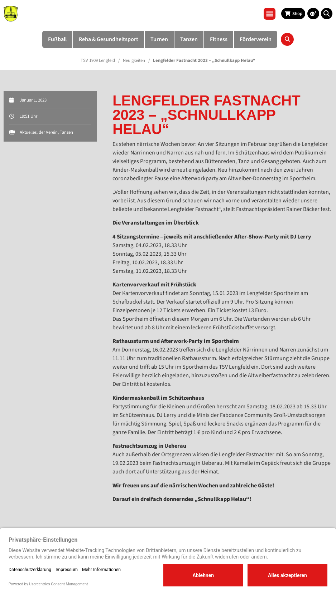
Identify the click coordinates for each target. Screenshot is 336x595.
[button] (269, 14)
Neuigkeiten (134, 60)
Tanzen (66, 132)
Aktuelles (28, 132)
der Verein (48, 132)
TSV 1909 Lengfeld (98, 60)
